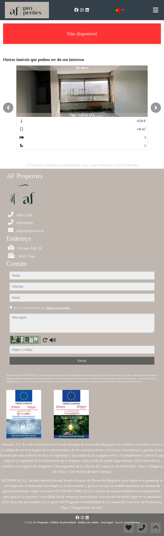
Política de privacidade (64, 522)
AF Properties (41, 522)
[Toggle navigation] (155, 10)
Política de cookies (88, 522)
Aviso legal (107, 522)
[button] (8, 108)
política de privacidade (58, 308)
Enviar (82, 360)
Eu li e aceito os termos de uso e (42, 308)
